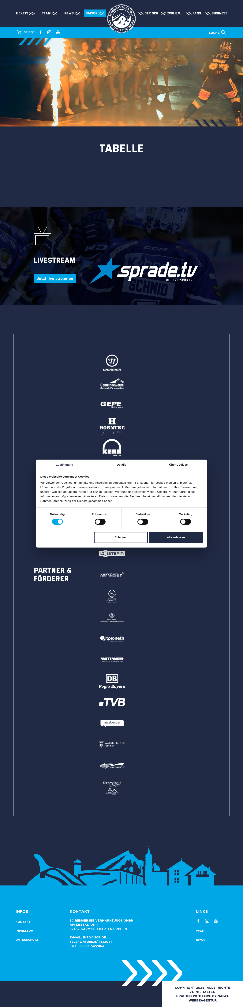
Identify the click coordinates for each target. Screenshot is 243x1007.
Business (219, 13)
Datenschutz (27, 939)
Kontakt (23, 921)
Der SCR (151, 13)
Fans (197, 13)
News (69, 13)
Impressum (24, 930)
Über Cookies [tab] (178, 464)
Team (46, 13)
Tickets (22, 13)
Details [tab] (121, 464)
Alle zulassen (176, 537)
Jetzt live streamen (55, 278)
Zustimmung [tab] (64, 464)
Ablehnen (120, 537)
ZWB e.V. (174, 13)
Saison (92, 13)
